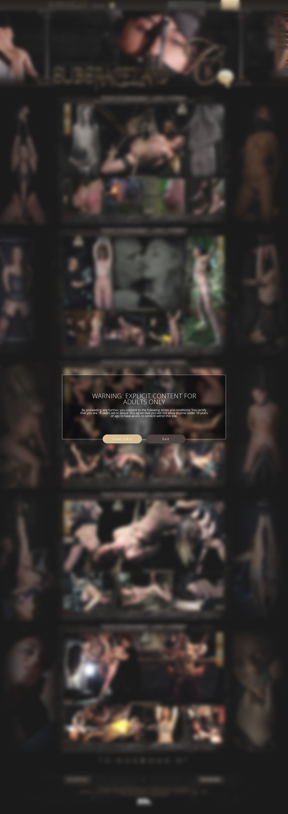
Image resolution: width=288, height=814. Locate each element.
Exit (165, 439)
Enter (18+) (122, 439)
